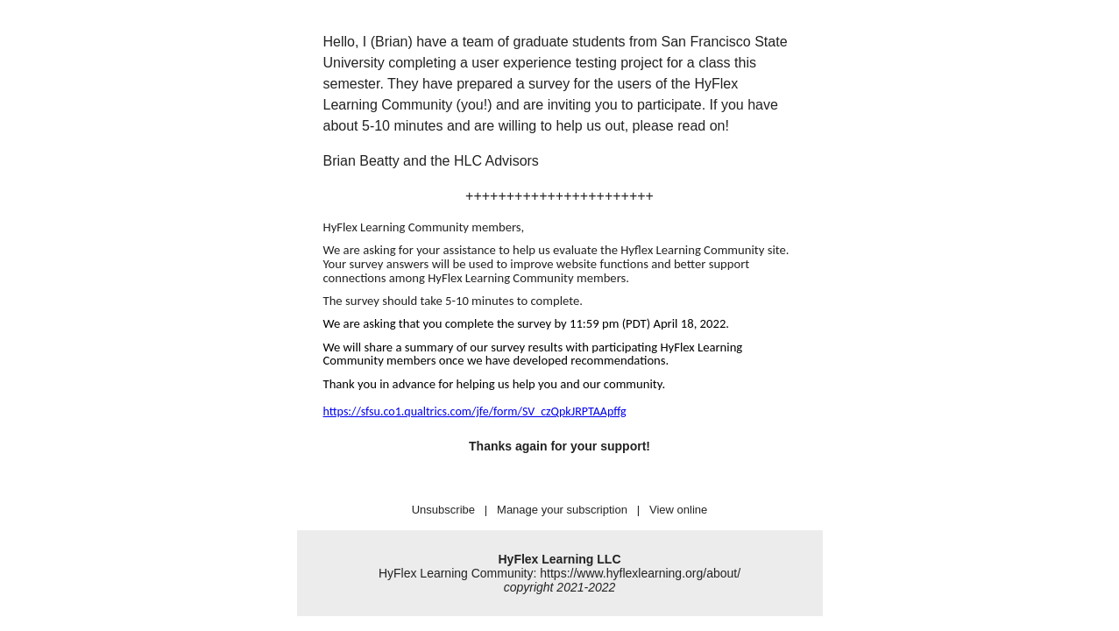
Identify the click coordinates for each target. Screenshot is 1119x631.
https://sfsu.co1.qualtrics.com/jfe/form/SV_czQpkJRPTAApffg (475, 411)
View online (678, 509)
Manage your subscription (562, 509)
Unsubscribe (443, 509)
